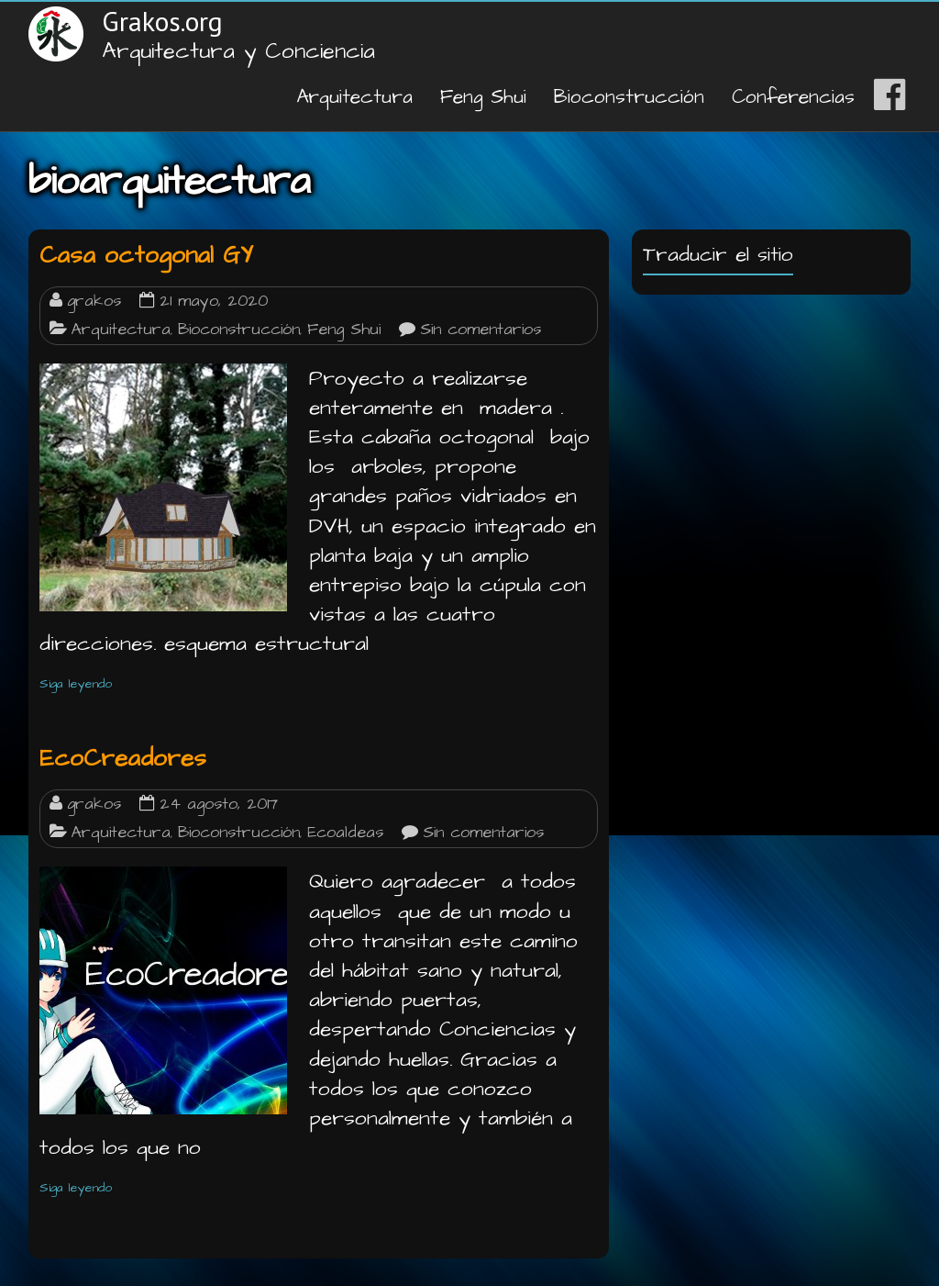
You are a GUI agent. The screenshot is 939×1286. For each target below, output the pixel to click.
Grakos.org (162, 21)
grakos (94, 301)
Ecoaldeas (345, 833)
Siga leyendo (75, 684)
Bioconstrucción (629, 97)
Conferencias (793, 97)
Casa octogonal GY (146, 255)
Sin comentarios (480, 330)
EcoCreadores (122, 758)
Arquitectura (354, 97)
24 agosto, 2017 (219, 804)
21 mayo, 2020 (214, 301)
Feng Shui (483, 97)
